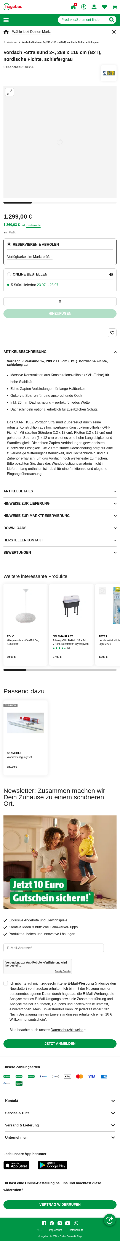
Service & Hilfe (17, 1113)
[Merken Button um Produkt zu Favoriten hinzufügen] (112, 332)
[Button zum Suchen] (111, 20)
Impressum (55, 1230)
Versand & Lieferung (22, 1125)
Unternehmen (16, 1137)
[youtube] (67, 1223)
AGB (39, 1230)
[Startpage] (12, 6)
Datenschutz (76, 1230)
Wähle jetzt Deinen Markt (31, 32)
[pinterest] (52, 1223)
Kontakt (11, 1101)
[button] (6, 20)
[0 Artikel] (60, 301)
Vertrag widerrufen (60, 1204)
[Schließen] (114, 31)
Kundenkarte (33, 225)
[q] (82, 20)
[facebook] (44, 1223)
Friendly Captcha (62, 971)
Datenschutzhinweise (67, 1030)
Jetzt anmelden (60, 1043)
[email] (54, 948)
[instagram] (60, 1223)
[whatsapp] (76, 1223)
